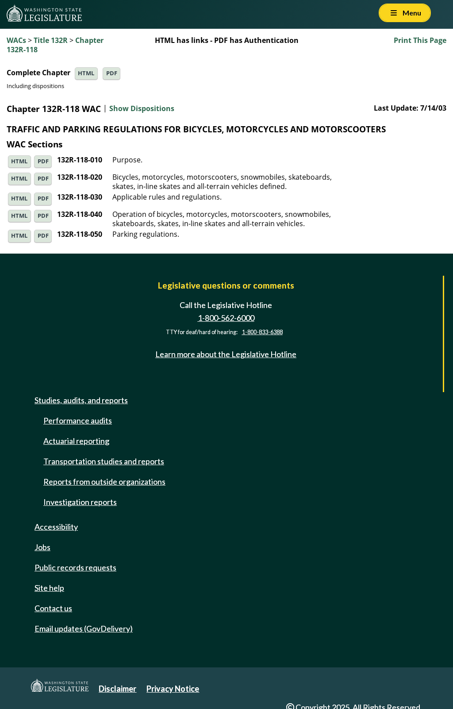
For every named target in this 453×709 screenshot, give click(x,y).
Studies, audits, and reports (81, 400)
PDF (111, 73)
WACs (16, 40)
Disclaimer (117, 689)
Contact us (53, 608)
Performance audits (77, 420)
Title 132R (51, 40)
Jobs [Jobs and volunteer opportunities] (42, 547)
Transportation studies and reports (103, 461)
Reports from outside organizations (104, 481)
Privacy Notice (172, 689)
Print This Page (420, 40)
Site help (49, 588)
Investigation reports (80, 502)
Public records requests (75, 567)
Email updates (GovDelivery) (84, 628)
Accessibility (56, 527)
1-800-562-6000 (226, 318)
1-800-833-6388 (262, 332)
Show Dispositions (141, 109)
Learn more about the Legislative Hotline (225, 354)
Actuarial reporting (76, 441)
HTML (86, 73)
